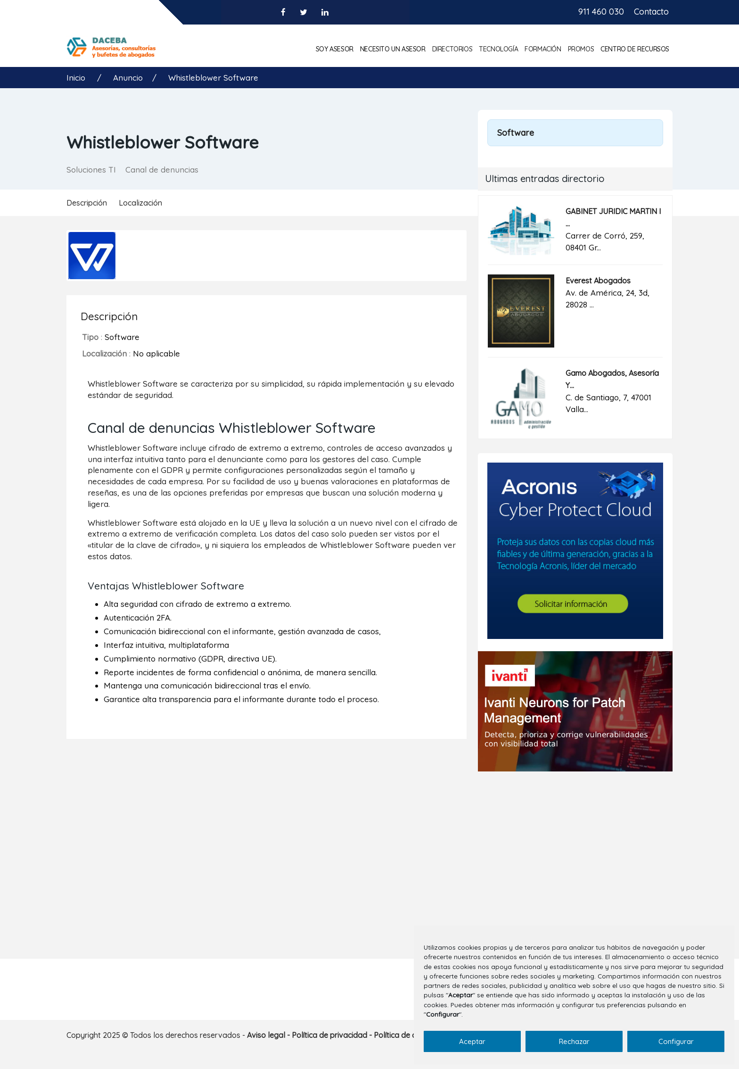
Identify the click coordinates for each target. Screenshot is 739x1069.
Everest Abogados (598, 280)
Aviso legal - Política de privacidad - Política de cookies (343, 1035)
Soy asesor (334, 49)
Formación (543, 49)
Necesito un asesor (393, 49)
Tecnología (498, 49)
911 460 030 (601, 11)
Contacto (651, 11)
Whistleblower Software (213, 78)
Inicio (77, 78)
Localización (140, 202)
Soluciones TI (91, 169)
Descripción (86, 202)
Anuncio (128, 78)
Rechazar (574, 1041)
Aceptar (472, 1041)
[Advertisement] (575, 854)
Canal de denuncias (161, 169)
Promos (581, 49)
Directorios (452, 49)
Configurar (676, 1041)
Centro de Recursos (634, 49)
